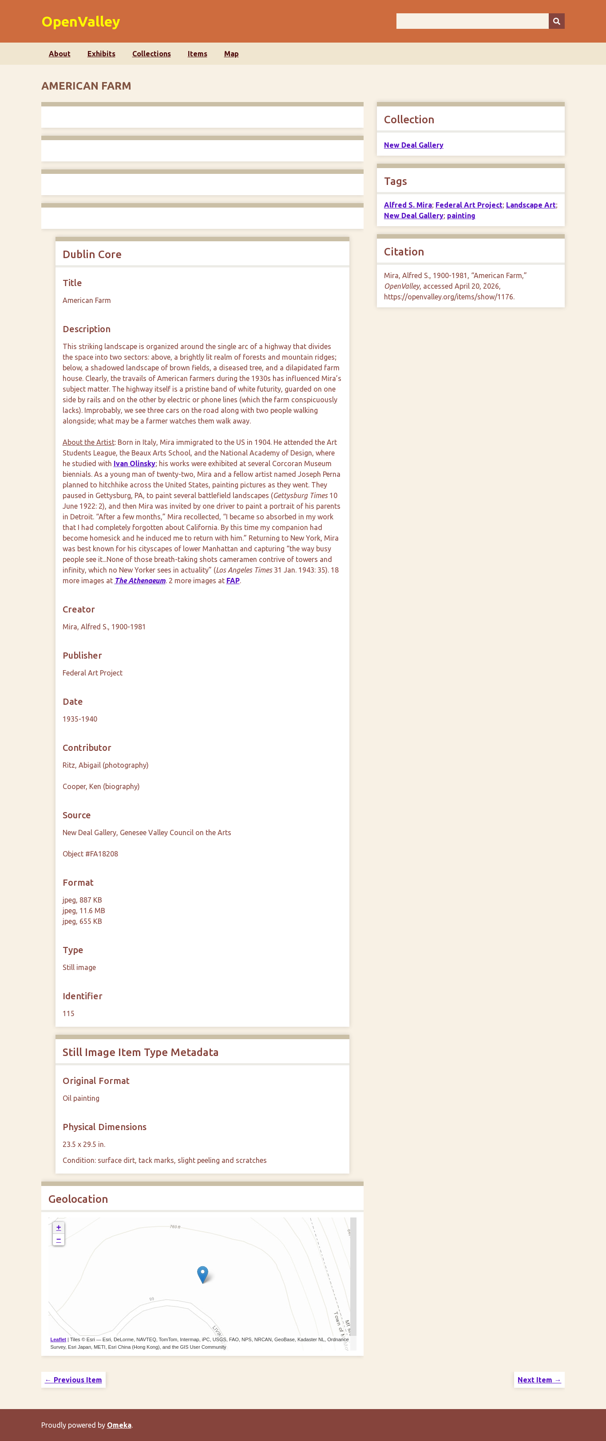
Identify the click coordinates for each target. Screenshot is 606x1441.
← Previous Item (73, 1380)
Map (231, 54)
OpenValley (80, 21)
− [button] (58, 1239)
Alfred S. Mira (408, 205)
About (60, 54)
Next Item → (539, 1380)
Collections (151, 54)
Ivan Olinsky (134, 463)
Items (197, 54)
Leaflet (58, 1339)
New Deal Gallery (414, 145)
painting (461, 216)
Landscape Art (531, 205)
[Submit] (557, 21)
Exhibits (101, 54)
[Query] (480, 21)
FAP (233, 581)
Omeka (119, 1425)
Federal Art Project (469, 205)
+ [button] (58, 1227)
